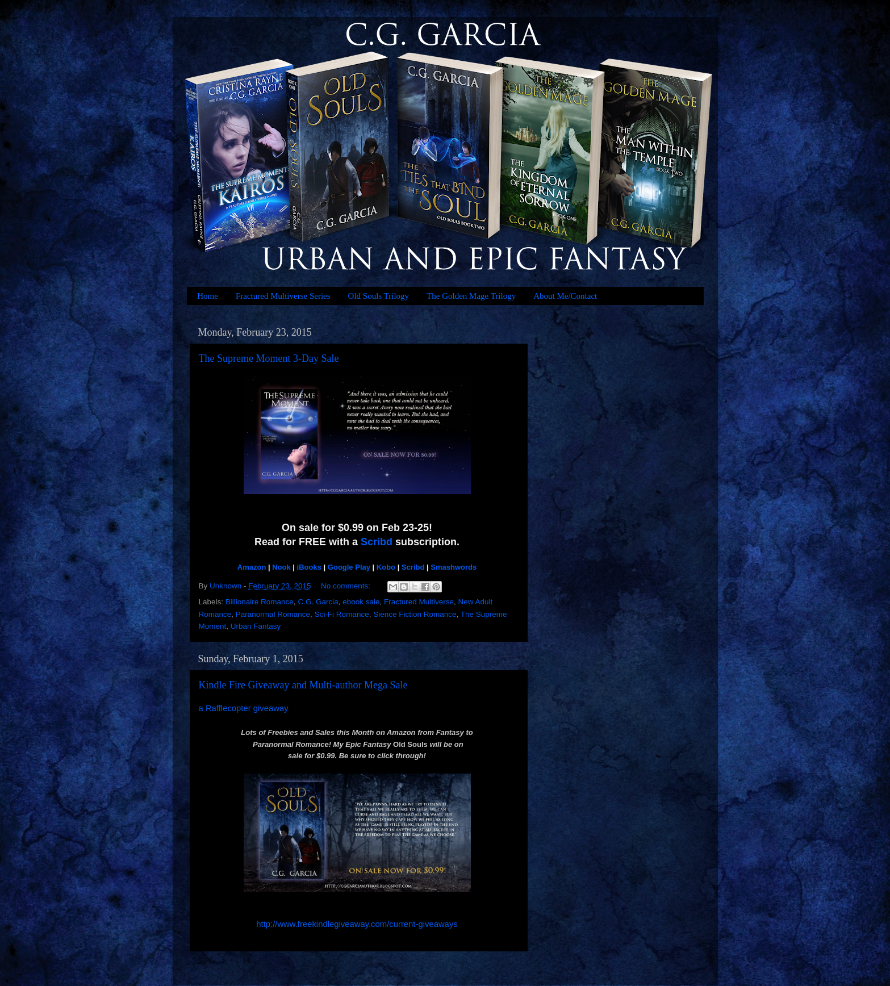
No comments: (347, 586)
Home (207, 295)
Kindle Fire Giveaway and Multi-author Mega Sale (303, 685)
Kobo (386, 567)
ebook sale (360, 602)
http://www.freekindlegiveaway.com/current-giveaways (356, 924)
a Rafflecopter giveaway (244, 708)
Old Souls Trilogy (379, 295)
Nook (281, 567)
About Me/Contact (565, 295)
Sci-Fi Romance (342, 614)
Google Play (349, 567)
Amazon (251, 567)
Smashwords (454, 567)
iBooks (309, 567)
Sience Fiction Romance (414, 614)
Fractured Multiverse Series (283, 295)
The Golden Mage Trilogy (471, 295)
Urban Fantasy (256, 626)
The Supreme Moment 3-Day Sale (269, 358)
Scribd (376, 542)
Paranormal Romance (273, 614)
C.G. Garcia (318, 602)
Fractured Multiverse (419, 602)
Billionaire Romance (259, 602)
